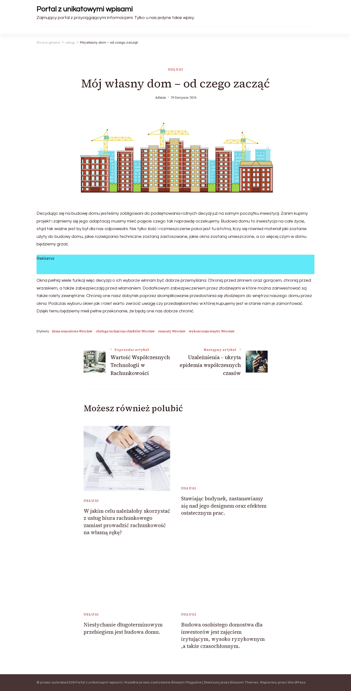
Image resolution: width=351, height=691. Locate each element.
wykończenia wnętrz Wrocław (211, 331)
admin (160, 97)
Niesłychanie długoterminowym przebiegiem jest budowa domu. (123, 628)
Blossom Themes (244, 682)
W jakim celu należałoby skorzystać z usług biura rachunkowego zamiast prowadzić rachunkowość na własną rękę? (127, 521)
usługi (175, 69)
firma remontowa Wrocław (72, 331)
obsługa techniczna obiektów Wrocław (125, 331)
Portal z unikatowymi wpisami (85, 9)
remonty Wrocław (171, 331)
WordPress (296, 682)
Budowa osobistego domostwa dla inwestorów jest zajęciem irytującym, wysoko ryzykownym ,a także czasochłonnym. (223, 635)
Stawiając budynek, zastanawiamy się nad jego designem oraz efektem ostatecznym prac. (223, 505)
